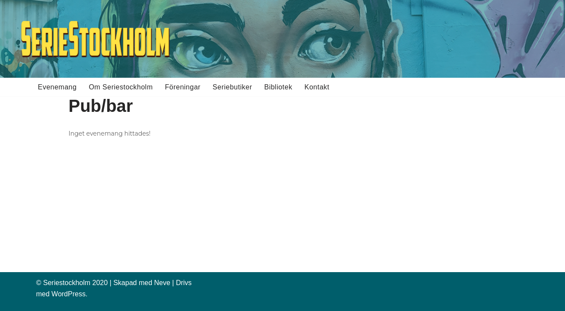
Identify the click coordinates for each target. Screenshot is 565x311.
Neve (162, 282)
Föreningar (182, 87)
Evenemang (57, 87)
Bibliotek (278, 87)
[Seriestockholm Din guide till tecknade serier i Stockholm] (95, 39)
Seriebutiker (232, 87)
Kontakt (316, 87)
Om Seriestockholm (121, 87)
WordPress (68, 294)
